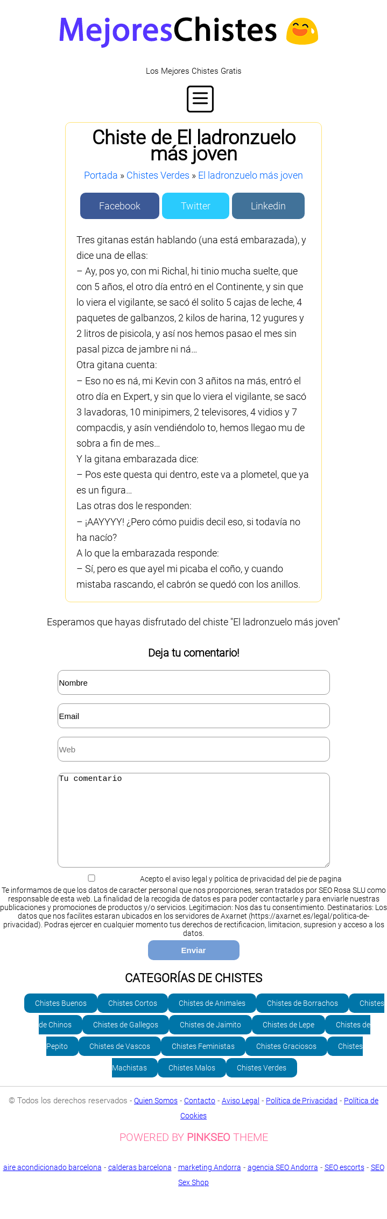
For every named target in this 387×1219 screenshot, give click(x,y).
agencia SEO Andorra (283, 1183)
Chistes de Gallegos (125, 1041)
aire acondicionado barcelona (52, 1183)
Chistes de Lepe (288, 1041)
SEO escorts (344, 1183)
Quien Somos (156, 1116)
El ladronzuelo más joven (250, 175)
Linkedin (268, 206)
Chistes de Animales (212, 1019)
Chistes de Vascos (119, 1062)
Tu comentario (194, 828)
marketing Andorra (209, 1183)
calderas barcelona (140, 1183)
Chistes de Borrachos (302, 1019)
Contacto (199, 1116)
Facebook (119, 206)
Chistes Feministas (203, 1062)
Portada (101, 175)
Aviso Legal (240, 1116)
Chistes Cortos (132, 1019)
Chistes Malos (191, 1084)
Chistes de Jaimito (210, 1041)
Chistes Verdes (157, 175)
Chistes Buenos (61, 1019)
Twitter (195, 206)
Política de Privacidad (301, 1116)
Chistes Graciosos (286, 1062)
